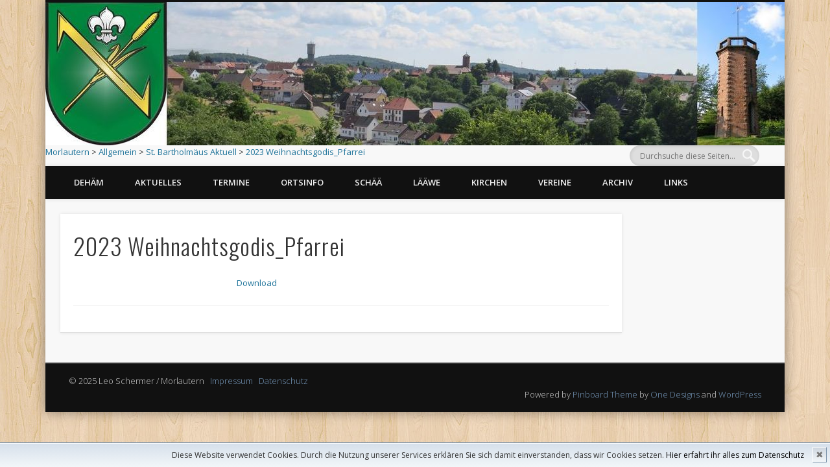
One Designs (675, 397)
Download (259, 284)
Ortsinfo (302, 182)
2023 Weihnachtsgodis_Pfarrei (305, 152)
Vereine (554, 182)
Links (676, 182)
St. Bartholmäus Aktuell (191, 152)
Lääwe (426, 182)
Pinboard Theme (605, 397)
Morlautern (67, 152)
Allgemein (118, 152)
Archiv (617, 182)
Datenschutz (283, 383)
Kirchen (489, 182)
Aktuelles (158, 182)
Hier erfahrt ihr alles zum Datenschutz (735, 455)
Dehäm (89, 182)
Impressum (231, 383)
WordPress (739, 397)
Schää (368, 182)
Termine (231, 182)
